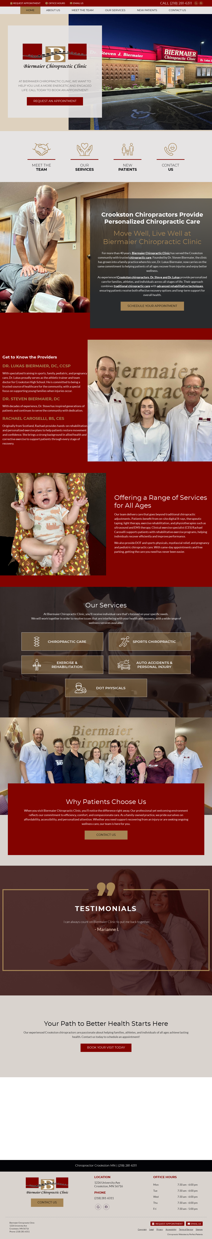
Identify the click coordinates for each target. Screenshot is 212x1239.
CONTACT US (106, 835)
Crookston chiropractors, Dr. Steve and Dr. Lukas (148, 277)
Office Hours (55, 3)
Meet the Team (82, 10)
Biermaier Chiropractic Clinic (151, 253)
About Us (53, 10)
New (127, 156)
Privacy (160, 1229)
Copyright (142, 1229)
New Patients (147, 10)
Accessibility (171, 1229)
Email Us (76, 3)
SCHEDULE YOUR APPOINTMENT (152, 306)
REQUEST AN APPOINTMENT (54, 101)
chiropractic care (140, 257)
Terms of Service (186, 1229)
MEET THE (41, 156)
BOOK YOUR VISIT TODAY (106, 1047)
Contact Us (177, 10)
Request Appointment (25, 3)
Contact (170, 156)
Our (84, 156)
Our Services (115, 10)
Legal (151, 1229)
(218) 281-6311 (181, 3)
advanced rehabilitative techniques (180, 286)
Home (30, 10)
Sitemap (199, 1229)
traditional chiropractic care (132, 286)
